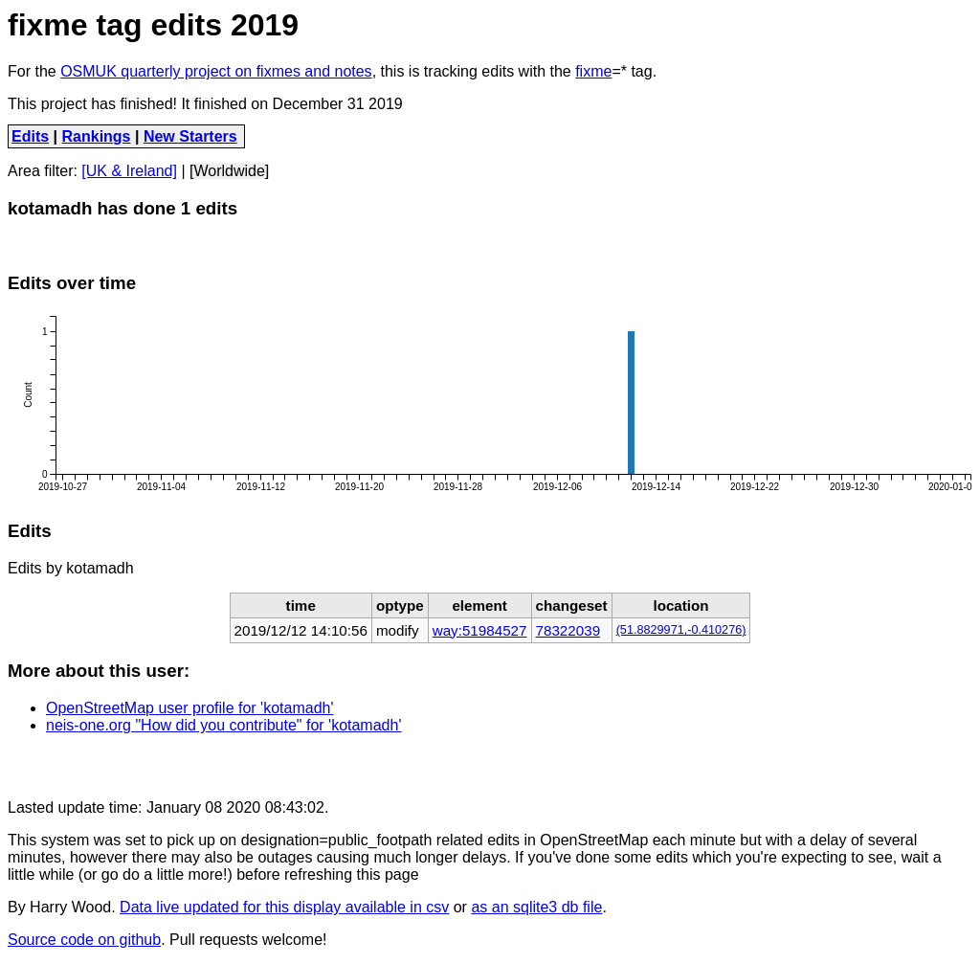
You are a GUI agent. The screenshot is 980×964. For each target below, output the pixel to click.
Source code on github (84, 939)
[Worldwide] (229, 171)
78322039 (568, 630)
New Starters (190, 136)
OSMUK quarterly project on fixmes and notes (215, 71)
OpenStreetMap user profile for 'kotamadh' (189, 708)
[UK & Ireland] (129, 171)
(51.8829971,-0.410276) (681, 630)
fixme (593, 71)
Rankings (96, 136)
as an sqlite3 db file (536, 907)
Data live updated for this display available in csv (284, 907)
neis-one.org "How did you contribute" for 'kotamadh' (223, 725)
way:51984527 (480, 630)
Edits (30, 136)
